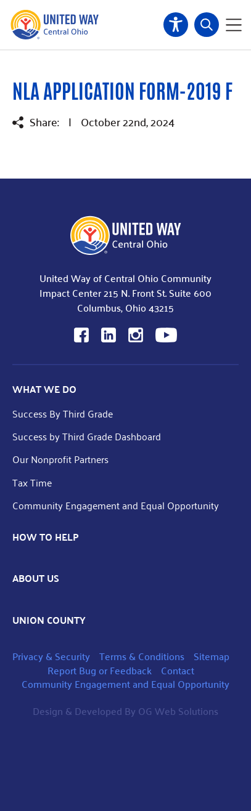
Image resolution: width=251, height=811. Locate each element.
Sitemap (211, 656)
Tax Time (32, 482)
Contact (177, 670)
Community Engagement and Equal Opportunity (115, 505)
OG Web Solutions (178, 711)
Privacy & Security (51, 656)
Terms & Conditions (141, 656)
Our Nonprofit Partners (60, 459)
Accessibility (175, 24)
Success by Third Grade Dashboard (86, 436)
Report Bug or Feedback (99, 670)
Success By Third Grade (62, 413)
